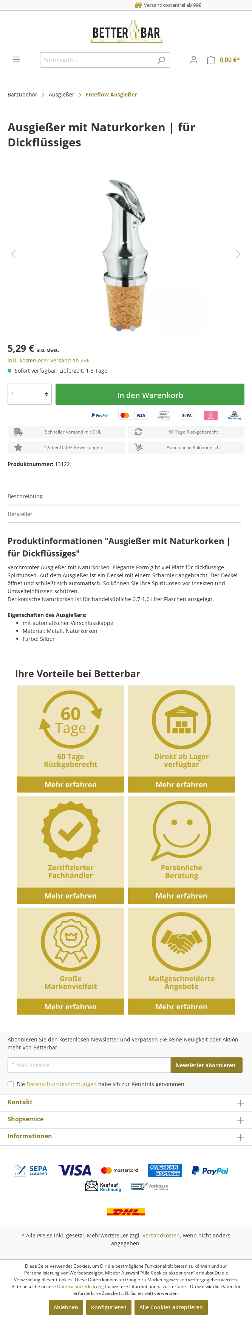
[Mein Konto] (194, 60)
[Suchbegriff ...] (96, 60)
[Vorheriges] (13, 254)
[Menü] (16, 59)
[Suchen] (161, 60)
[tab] (124, 496)
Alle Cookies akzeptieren (171, 1307)
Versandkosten (161, 1235)
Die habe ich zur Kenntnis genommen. (101, 1084)
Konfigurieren (109, 1307)
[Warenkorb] (223, 60)
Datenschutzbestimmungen (61, 1084)
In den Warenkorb (150, 395)
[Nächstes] (238, 254)
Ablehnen (66, 1307)
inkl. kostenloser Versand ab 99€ (49, 360)
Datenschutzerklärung (80, 1286)
